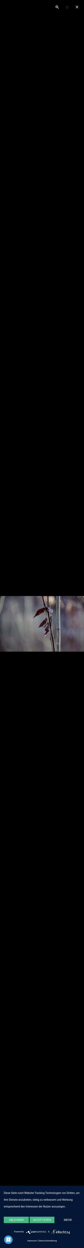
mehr (68, 1220)
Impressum (32, 1241)
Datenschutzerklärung (47, 1241)
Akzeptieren (42, 1220)
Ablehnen (16, 1220)
